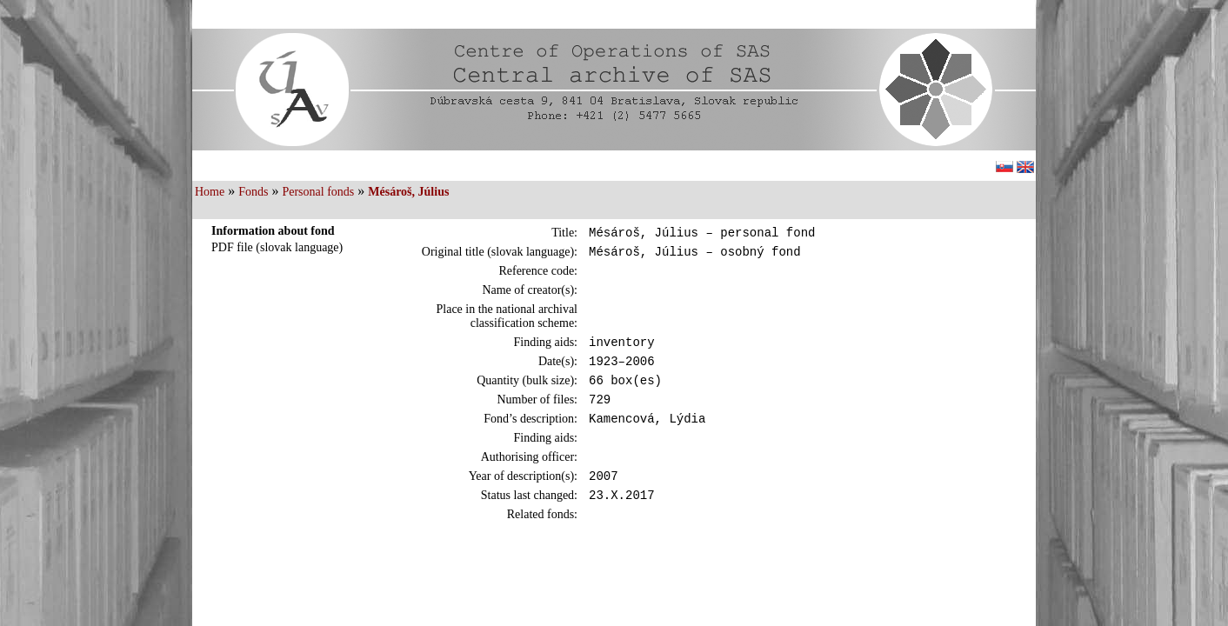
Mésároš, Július (408, 191)
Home (209, 191)
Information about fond (273, 230)
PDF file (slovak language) (277, 247)
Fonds (253, 191)
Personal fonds (318, 191)
